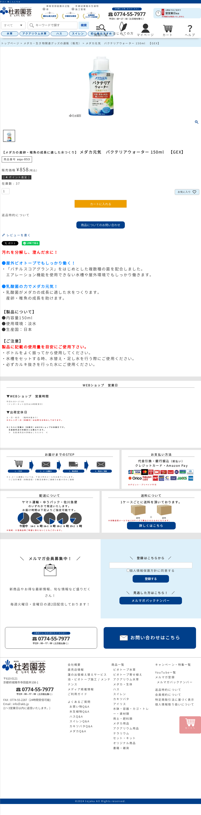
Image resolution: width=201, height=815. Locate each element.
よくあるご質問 (79, 702)
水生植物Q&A (79, 711)
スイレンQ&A (79, 721)
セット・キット (124, 738)
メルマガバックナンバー (175, 682)
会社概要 (74, 665)
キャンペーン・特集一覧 (173, 665)
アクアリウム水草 (34, 33)
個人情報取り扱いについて (174, 704)
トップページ (10, 43)
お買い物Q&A (79, 707)
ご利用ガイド (77, 694)
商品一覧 (117, 665)
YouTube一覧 (165, 672)
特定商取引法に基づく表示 (174, 700)
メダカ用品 (121, 723)
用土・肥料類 (123, 719)
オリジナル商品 (124, 743)
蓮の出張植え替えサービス (87, 675)
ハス (59, 33)
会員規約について (168, 695)
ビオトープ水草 (124, 670)
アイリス (119, 704)
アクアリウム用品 (126, 728)
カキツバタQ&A (81, 726)
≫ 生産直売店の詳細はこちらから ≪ (27, 432)
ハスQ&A (76, 716)
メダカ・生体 (123, 684)
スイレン (78, 33)
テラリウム (121, 733)
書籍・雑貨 (121, 748)
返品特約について (16, 215)
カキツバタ (121, 699)
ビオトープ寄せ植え (128, 675)
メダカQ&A (78, 731)
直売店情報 (76, 670)
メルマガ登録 (165, 677)
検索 (84, 25)
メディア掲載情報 (81, 689)
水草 (10, 33)
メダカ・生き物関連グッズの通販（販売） (53, 43)
